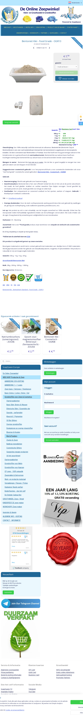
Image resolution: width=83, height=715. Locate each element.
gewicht (58, 63)
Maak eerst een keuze (66, 72)
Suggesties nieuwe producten (17, 452)
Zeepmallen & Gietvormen (14, 475)
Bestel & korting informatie (11, 675)
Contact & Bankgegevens (10, 677)
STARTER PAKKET (72, 27)
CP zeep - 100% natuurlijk (14, 471)
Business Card (34, 675)
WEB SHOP (7, 27)
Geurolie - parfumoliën (14, 413)
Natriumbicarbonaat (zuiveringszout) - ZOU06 (10, 339)
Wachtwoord (49, 403)
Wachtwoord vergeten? (51, 418)
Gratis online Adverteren (65, 672)
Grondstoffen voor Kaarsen (14, 467)
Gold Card (32, 672)
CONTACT (63, 33)
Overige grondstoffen (14, 424)
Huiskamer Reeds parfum (14, 487)
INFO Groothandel (63, 670)
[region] (26, 706)
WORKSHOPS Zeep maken (12, 507)
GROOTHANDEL (18, 27)
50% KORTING (40, 27)
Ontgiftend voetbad (15, 198)
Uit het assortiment (13, 456)
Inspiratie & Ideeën (9, 512)
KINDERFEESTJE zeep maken (13, 503)
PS (11, 285)
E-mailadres (48, 394)
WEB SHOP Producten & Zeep (13, 377)
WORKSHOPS (34, 33)
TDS (15, 285)
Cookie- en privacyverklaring (33, 711)
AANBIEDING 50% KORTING (14, 381)
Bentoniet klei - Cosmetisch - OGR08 (52, 172)
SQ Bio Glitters (12, 420)
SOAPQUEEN (54, 33)
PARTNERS (44, 33)
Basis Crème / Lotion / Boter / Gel (17, 393)
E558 (28, 237)
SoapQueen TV (6, 689)
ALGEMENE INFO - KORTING (12, 516)
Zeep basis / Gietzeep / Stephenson (18, 389)
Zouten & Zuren (12, 440)
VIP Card (32, 670)
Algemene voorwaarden (10, 670)
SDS (4, 285)
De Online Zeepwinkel (10, 373)
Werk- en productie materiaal (15, 479)
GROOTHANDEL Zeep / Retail (13, 499)
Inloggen (49, 412)
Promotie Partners (63, 677)
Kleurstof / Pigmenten (14, 416)
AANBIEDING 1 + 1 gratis (13, 385)
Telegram (32, 689)
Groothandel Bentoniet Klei (13, 260)
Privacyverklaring (7, 672)
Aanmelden (8, 592)
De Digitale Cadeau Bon (13, 495)
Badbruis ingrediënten (14, 444)
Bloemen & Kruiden (13, 432)
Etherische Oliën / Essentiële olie (18, 409)
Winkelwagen (50, 373)
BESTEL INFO (30, 27)
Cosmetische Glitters (14, 448)
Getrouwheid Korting (64, 675)
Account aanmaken (52, 440)
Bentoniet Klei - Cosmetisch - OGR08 (52, 339)
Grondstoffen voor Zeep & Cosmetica (18, 397)
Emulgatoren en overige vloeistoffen (20, 428)
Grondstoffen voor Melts (13, 463)
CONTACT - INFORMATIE (11, 520)
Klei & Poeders (12, 436)
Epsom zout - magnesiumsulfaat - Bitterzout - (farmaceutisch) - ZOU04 (31, 342)
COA (18, 285)
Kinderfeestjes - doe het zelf (15, 491)
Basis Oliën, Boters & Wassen (17, 405)
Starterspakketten (13, 401)
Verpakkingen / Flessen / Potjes (16, 483)
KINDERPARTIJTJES (22, 33)
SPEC (7, 285)
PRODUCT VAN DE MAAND (56, 27)
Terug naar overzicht (11, 122)
